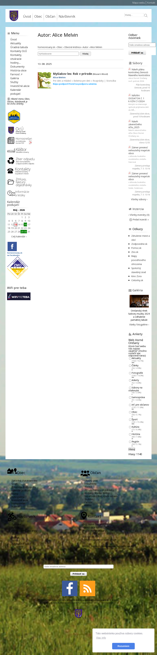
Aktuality (15, 43)
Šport (135, 419)
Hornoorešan (18, 503)
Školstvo (89, 499)
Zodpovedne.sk (139, 243)
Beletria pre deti (82, 80)
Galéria (14, 78)
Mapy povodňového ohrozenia (138, 260)
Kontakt (151, 2)
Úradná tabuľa (19, 47)
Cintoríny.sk (137, 280)
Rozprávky (98, 80)
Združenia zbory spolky (23, 487)
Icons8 (74, 603)
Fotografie (137, 372)
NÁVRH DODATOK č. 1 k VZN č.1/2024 (136, 98)
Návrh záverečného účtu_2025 (135, 124)
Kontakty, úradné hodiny (97, 493)
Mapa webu (138, 2)
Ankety (135, 380)
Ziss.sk (134, 252)
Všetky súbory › (139, 199)
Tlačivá (88, 486)
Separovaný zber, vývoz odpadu (101, 496)
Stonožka (111, 80)
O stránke (114, 600)
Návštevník (67, 16)
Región (135, 441)
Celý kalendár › (18, 236)
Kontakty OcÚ (18, 51)
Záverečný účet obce (139, 113)
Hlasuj (132, 449)
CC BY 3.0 (112, 603)
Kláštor (88, 505)
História (136, 434)
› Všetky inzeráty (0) (138, 214)
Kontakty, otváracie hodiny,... (16, 58)
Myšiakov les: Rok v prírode (72, 74)
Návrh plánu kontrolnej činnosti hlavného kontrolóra (139, 72)
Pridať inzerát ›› (139, 219)
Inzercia (138, 209)
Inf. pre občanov (140, 404)
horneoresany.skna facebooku (14, 254)
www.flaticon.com (89, 603)
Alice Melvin (59, 77)
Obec (38, 16)
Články (135, 365)
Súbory (137, 63)
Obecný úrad (91, 480)
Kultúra (135, 426)
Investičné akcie (20, 86)
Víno (13, 534)
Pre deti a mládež (62, 80)
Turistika (16, 524)
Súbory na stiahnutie (135, 389)
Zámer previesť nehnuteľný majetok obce (139, 150)
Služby (14, 82)
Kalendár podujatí (13, 203)
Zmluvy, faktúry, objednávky (99, 489)
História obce (18, 70)
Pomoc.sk (136, 247)
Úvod (27, 16)
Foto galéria (17, 496)
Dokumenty (17, 66)
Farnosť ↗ (16, 74)
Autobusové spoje (21, 543)
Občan (50, 16)
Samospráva (138, 397)
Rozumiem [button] (123, 646)
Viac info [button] (101, 637)
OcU (82, 600)
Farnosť (88, 502)
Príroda (15, 527)
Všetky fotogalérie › (139, 324)
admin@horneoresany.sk (97, 600)
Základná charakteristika (24, 480)
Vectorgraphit (65, 603)
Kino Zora (136, 276)
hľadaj (85, 54)
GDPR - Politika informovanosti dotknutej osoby (108, 546)
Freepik (56, 603)
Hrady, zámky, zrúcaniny (24, 530)
